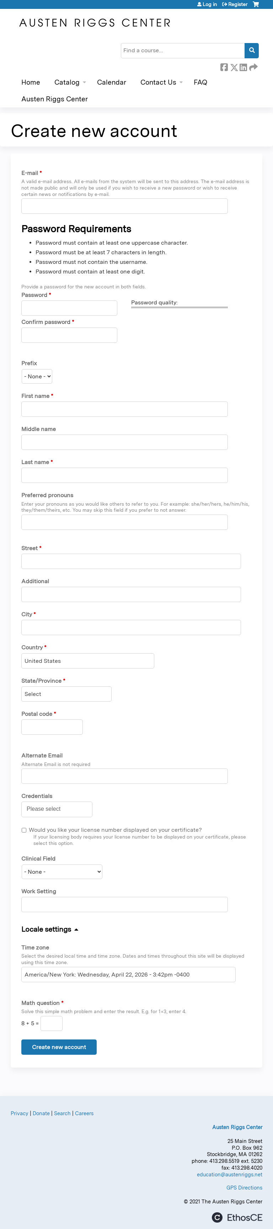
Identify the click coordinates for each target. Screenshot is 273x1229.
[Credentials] (47, 809)
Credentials (36, 796)
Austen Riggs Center (54, 99)
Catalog (67, 82)
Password (34, 295)
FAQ (200, 82)
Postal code (36, 714)
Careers (84, 1113)
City (26, 614)
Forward (252, 66)
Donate (41, 1113)
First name (35, 396)
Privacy (19, 1113)
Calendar (111, 82)
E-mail (29, 173)
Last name (35, 462)
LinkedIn (243, 66)
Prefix (29, 363)
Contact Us (158, 82)
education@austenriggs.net (229, 1174)
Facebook (224, 66)
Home (30, 82)
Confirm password (45, 322)
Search (62, 1113)
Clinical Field (38, 858)
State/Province (41, 680)
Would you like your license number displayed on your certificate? (115, 829)
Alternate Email (42, 755)
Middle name (38, 429)
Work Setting (38, 891)
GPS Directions (244, 1188)
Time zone (35, 947)
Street (29, 548)
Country (32, 647)
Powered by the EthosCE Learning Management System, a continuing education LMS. (237, 1217)
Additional (35, 581)
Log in (210, 4)
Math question (40, 1003)
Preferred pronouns (47, 495)
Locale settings (46, 929)
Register (237, 4)
